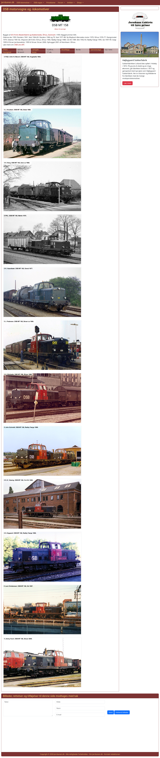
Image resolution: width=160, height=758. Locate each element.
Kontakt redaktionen (112, 754)
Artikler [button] (70, 2)
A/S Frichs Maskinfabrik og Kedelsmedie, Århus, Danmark (33, 35)
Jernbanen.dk (7, 2)
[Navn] (80, 708)
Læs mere (127, 83)
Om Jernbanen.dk (96, 754)
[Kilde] (80, 702)
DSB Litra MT (19, 45)
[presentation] (123, 704)
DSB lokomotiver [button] (23, 2)
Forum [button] (60, 2)
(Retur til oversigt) (60, 29)
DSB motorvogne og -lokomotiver (26, 9)
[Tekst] (28, 708)
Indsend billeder (122, 712)
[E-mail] (80, 715)
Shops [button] (79, 2)
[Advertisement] (80, 736)
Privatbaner (51, 2)
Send (111, 712)
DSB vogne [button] (38, 2)
